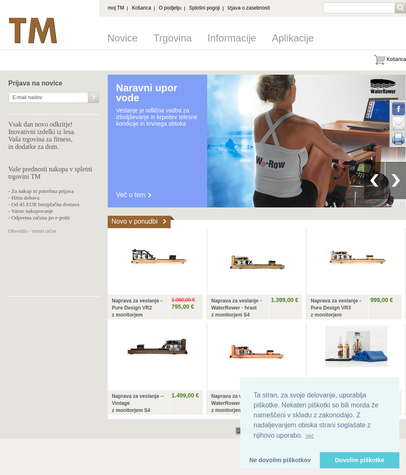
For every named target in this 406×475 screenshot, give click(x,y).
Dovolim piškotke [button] (359, 460)
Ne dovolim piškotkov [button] (280, 460)
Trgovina (172, 38)
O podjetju (170, 8)
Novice (122, 38)
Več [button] (309, 436)
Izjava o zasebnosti (248, 8)
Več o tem (130, 194)
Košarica (141, 8)
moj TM (116, 8)
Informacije (232, 38)
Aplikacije (293, 38)
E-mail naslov (27, 97)
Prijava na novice (35, 83)
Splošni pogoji (204, 8)
